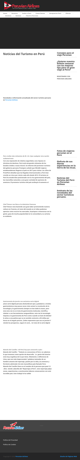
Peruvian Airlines (11, 100)
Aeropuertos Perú (55, 13)
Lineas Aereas (40, 13)
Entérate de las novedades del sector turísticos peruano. (65, 193)
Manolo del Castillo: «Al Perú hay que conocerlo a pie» (22, 350)
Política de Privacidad (10, 440)
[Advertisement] (40, 33)
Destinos (8, 16)
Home (5, 13)
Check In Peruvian (32, 16)
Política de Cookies (9, 444)
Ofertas (68, 13)
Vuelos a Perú (26, 13)
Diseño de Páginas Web (68, 456)
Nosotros (15, 13)
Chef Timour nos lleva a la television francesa (19, 204)
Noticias (18, 16)
